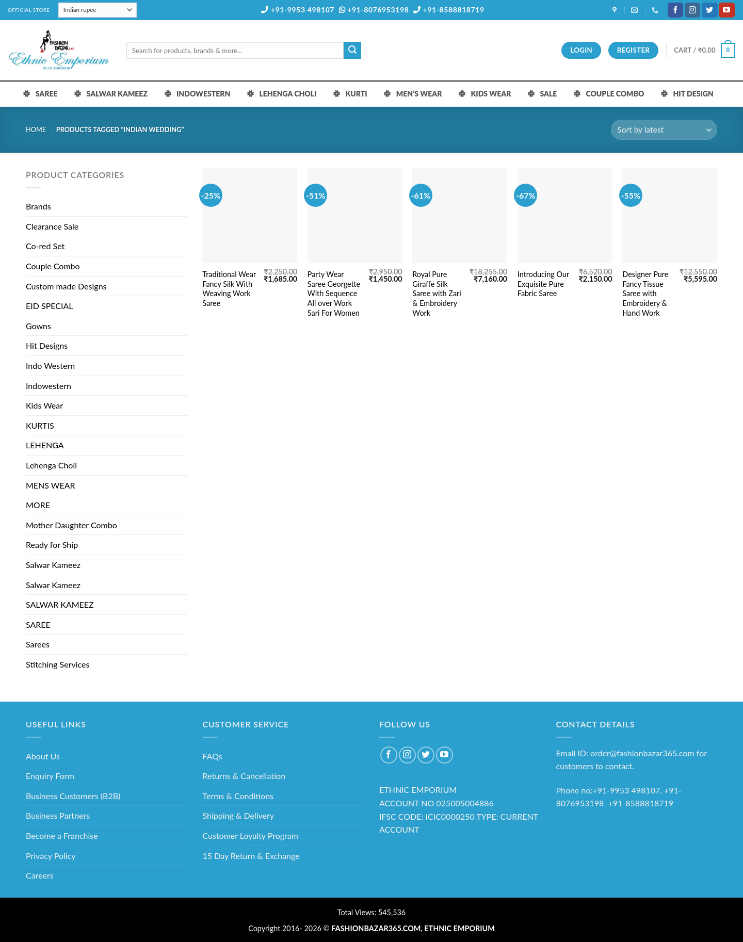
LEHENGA (45, 445)
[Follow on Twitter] (709, 10)
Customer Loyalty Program (250, 835)
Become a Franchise (62, 835)
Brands (38, 206)
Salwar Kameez (53, 565)
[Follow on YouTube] (726, 10)
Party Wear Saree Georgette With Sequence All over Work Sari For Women (334, 293)
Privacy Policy (51, 855)
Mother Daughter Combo (71, 525)
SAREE (38, 624)
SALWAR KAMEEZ (60, 604)
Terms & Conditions (238, 796)
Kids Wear (44, 405)
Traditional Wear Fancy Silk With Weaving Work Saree (229, 288)
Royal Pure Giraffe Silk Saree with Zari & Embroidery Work (436, 293)
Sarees (38, 644)
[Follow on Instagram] (692, 10)
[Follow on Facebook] (675, 10)
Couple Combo (53, 266)
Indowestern (48, 386)
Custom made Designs (66, 286)
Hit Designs (47, 345)
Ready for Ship (52, 544)
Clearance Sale (52, 226)
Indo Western (50, 365)
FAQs (212, 756)
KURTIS (40, 425)
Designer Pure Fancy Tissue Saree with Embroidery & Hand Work (645, 293)
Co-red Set (45, 246)
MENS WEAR (50, 485)
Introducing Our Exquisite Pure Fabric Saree (543, 284)
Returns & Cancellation (244, 776)
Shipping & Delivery (238, 815)
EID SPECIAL (49, 306)
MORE (38, 505)
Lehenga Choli (51, 465)
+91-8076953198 (374, 9)
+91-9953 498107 (297, 9)
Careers (40, 875)
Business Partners (58, 815)
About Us (43, 756)
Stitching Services (58, 664)
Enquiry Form (50, 776)
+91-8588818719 (448, 9)
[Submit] (352, 50)
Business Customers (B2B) (73, 796)
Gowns (38, 326)
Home (36, 129)
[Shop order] (664, 130)
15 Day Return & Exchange (251, 855)
